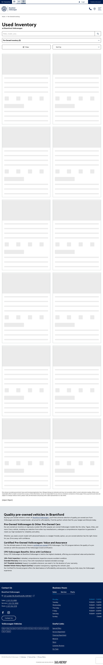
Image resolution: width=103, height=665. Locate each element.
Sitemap (23, 657)
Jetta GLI (45, 628)
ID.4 (36, 628)
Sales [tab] (55, 592)
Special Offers (57, 628)
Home (3, 16)
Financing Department (59, 635)
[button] (6, 2)
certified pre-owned (40, 545)
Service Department (59, 632)
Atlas (3, 628)
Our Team (55, 649)
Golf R (25, 628)
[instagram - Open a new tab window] (8, 612)
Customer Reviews (58, 645)
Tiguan (8, 631)
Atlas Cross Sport (11, 628)
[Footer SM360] (60, 662)
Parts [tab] (73, 592)
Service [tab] (63, 592)
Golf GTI (20, 628)
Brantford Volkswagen (41, 517)
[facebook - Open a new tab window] (3, 612)
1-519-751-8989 (11, 600)
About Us (55, 638)
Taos (3, 631)
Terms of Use (32, 657)
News (54, 642)
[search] (48, 33)
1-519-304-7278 (11, 606)
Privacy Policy (42, 657)
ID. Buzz (31, 628)
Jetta (40, 628)
